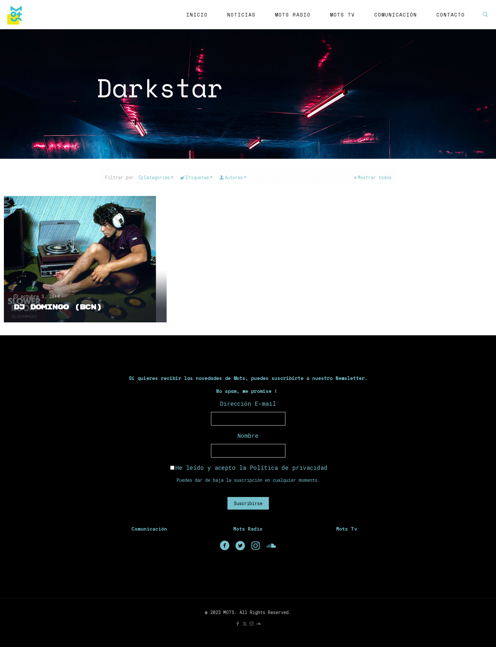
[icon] (258, 623)
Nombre (248, 435)
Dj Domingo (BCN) (58, 307)
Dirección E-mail (248, 403)
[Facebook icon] (238, 623)
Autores (233, 177)
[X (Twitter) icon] (244, 623)
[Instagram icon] (251, 623)
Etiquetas (197, 177)
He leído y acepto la (248, 467)
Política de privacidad (288, 467)
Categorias (156, 177)
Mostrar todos (372, 177)
